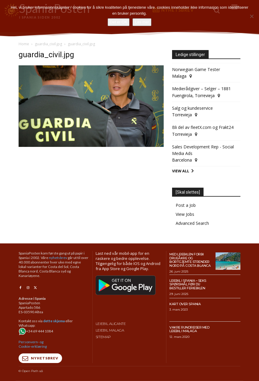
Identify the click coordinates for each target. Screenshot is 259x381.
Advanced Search (192, 223)
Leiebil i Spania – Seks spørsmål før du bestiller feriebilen (187, 284)
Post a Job (186, 205)
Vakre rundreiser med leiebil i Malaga (189, 329)
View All (180, 171)
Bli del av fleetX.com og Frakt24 (203, 127)
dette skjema (54, 321)
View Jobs (185, 214)
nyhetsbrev (58, 257)
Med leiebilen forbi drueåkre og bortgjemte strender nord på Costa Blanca (189, 260)
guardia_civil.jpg (48, 43)
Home (24, 43)
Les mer (142, 22)
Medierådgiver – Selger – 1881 (201, 88)
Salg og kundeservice (192, 108)
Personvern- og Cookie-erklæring (33, 344)
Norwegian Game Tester (196, 69)
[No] (252, 16)
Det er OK (118, 22)
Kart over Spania (185, 304)
